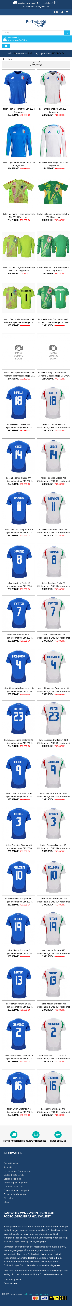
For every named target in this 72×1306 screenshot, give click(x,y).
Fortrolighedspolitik (15, 1194)
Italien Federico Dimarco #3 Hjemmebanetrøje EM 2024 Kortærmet (19, 848)
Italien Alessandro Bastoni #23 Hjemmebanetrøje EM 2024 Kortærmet (18, 743)
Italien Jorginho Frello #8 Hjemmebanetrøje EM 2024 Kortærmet (19, 586)
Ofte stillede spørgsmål (17, 1190)
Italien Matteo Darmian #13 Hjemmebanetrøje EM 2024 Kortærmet (19, 1006)
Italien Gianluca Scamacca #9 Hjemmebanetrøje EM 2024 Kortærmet (18, 796)
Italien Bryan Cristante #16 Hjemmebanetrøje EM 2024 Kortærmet (19, 1112)
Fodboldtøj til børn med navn (35, 1294)
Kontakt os (10, 1167)
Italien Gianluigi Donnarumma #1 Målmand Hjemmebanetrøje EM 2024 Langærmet (19, 375)
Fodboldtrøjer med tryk (17, 1241)
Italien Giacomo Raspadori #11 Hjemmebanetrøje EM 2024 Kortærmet (19, 532)
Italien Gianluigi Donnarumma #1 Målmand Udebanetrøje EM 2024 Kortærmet (53, 322)
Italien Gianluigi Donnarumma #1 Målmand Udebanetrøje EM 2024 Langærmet (53, 375)
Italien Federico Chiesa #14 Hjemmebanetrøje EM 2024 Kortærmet (19, 481)
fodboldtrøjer (11, 1230)
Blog (6, 1202)
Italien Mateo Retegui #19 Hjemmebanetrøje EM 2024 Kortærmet (19, 953)
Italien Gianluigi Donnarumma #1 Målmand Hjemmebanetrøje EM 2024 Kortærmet (19, 322)
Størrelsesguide (12, 1178)
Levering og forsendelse (17, 1171)
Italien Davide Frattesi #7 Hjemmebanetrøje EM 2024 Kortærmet (19, 637)
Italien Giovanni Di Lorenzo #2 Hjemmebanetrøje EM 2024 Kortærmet (18, 1058)
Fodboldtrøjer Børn (14, 1265)
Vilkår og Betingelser (16, 1182)
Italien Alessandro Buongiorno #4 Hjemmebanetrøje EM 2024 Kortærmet (18, 691)
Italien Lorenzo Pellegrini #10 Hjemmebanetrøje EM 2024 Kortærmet (18, 901)
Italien (10, 59)
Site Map (9, 1198)
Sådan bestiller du (14, 1175)
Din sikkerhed (11, 1163)
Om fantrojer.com (13, 1186)
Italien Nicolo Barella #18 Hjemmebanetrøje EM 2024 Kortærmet (19, 427)
